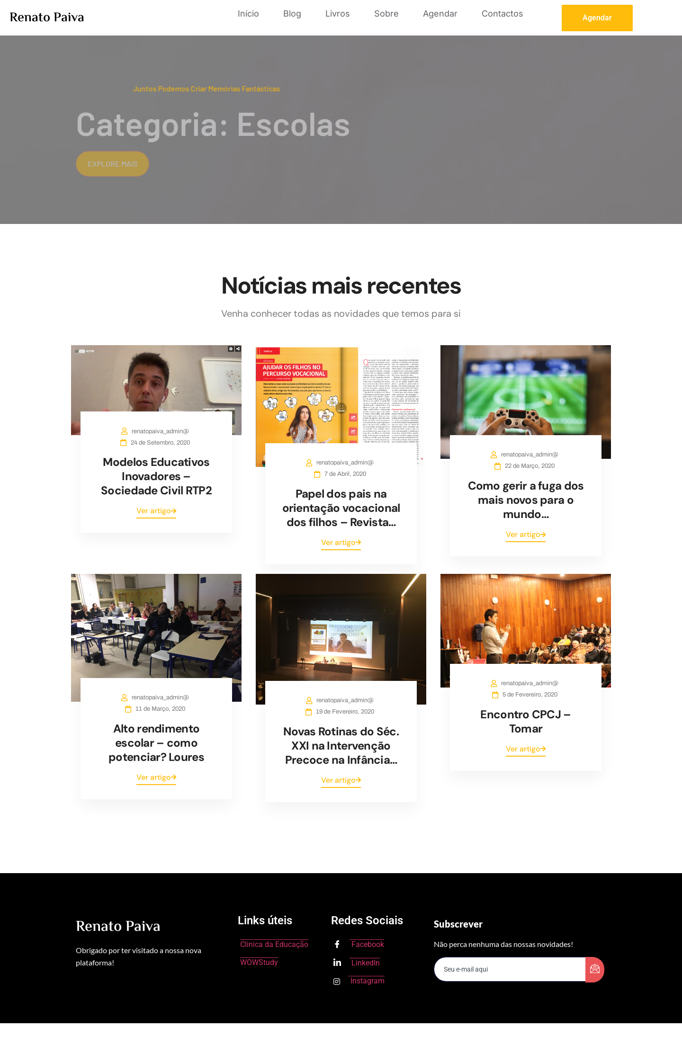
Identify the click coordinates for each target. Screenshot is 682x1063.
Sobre (386, 13)
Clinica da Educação (274, 944)
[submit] (594, 970)
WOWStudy (259, 962)
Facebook (358, 945)
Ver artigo (156, 511)
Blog (292, 13)
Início (248, 13)
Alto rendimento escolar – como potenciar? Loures (156, 742)
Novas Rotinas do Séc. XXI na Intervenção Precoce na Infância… (341, 745)
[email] (510, 969)
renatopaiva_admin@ (162, 431)
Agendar (440, 13)
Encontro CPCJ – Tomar (525, 721)
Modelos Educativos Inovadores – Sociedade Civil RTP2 (156, 476)
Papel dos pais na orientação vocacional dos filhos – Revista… (341, 507)
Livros (337, 13)
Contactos (502, 13)
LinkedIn (356, 963)
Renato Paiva (46, 18)
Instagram (359, 980)
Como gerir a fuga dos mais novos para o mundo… (526, 499)
